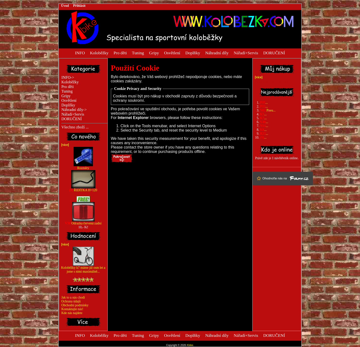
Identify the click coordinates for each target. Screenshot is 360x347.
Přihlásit (79, 6)
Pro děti (120, 52)
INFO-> (67, 77)
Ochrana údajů (71, 301)
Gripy (154, 52)
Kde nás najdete (71, 313)
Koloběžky (99, 52)
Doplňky (192, 52)
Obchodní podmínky (75, 305)
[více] (64, 145)
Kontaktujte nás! (72, 309)
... (264, 102)
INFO (80, 52)
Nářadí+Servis (246, 52)
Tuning (138, 52)
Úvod (65, 6)
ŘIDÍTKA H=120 (83, 188)
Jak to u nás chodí (73, 297)
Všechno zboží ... (75, 127)
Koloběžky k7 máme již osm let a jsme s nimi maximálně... (83, 268)
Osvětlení (172, 52)
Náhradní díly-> (74, 110)
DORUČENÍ (274, 52)
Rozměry (83, 166)
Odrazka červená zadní (83, 222)
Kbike (190, 345)
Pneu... (268, 110)
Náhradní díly (217, 52)
